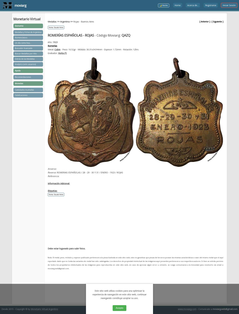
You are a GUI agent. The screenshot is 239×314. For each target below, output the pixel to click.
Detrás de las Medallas (25, 59)
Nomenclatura (21, 37)
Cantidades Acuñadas (24, 90)
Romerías (52, 45)
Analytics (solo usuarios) (25, 64)
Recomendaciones (23, 77)
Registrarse (210, 5)
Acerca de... (192, 5)
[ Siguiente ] (217, 21)
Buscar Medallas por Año (26, 53)
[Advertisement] (135, 223)
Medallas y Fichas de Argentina (28, 32)
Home (178, 5)
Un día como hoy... (23, 43)
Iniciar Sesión (229, 5)
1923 (55, 42)
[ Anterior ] (205, 21)
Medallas (52, 21)
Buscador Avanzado (23, 48)
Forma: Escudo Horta (56, 27)
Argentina (65, 21)
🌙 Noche (164, 5)
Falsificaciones (21, 95)
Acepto (119, 308)
